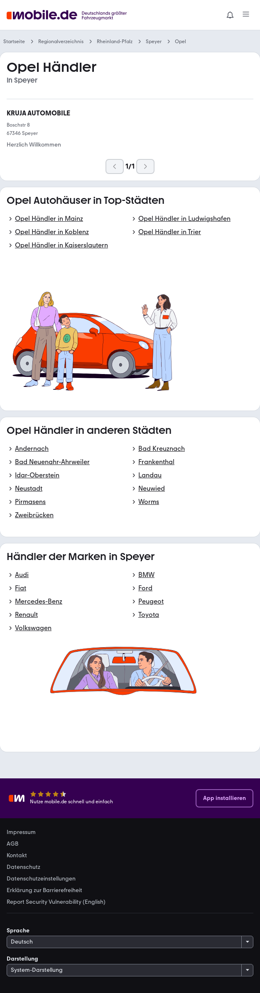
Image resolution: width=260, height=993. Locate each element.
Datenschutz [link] (23, 867)
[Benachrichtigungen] (230, 14)
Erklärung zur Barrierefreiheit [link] (44, 890)
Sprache (18, 930)
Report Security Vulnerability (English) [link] (56, 902)
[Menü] (245, 15)
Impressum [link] (21, 832)
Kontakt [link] (17, 855)
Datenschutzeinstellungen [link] (41, 879)
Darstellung (22, 958)
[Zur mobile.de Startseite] (69, 15)
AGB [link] (12, 844)
